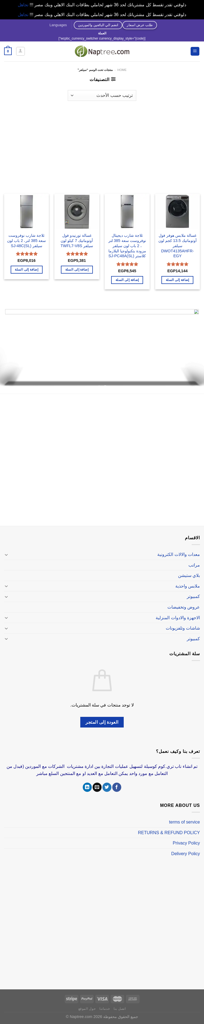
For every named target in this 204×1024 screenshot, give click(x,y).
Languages (58, 25)
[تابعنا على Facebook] (116, 787)
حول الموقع (87, 1009)
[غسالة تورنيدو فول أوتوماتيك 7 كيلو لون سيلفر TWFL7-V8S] (76, 212)
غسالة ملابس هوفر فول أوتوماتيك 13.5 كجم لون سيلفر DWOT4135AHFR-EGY (177, 245)
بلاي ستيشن (189, 575)
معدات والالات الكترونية (178, 554)
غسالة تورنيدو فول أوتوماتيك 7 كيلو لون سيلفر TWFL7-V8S (77, 240)
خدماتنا (104, 1009)
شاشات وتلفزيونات (183, 628)
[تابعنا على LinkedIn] (87, 787)
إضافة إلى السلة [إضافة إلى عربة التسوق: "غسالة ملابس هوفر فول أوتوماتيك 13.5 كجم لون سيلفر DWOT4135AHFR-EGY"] (177, 280)
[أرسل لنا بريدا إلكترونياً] (97, 787)
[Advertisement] (102, 144)
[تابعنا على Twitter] (106, 787)
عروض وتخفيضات (183, 607)
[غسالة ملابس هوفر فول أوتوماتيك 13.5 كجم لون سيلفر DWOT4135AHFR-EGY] (177, 212)
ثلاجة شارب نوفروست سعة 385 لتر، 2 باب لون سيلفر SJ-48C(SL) (26, 240)
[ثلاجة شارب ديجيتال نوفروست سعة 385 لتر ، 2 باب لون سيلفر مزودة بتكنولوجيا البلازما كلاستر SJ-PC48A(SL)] (127, 212)
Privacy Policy (186, 843)
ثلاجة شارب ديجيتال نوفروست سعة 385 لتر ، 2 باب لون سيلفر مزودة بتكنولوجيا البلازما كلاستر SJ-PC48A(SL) (127, 245)
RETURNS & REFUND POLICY (169, 832)
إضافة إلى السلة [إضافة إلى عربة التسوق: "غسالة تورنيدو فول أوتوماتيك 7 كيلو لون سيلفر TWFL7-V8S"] (77, 269)
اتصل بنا (120, 1009)
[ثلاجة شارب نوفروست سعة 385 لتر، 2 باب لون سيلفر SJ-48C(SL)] (26, 212)
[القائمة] (195, 51)
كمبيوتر (193, 596)
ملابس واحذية (187, 586)
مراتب (194, 565)
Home (122, 69)
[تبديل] (6, 554)
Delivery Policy (185, 853)
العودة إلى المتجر (102, 722)
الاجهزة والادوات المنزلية (178, 617)
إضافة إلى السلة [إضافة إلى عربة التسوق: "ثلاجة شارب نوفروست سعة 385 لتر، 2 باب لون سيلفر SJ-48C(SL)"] (26, 269)
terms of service (184, 822)
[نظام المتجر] (102, 95)
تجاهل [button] (23, 4)
